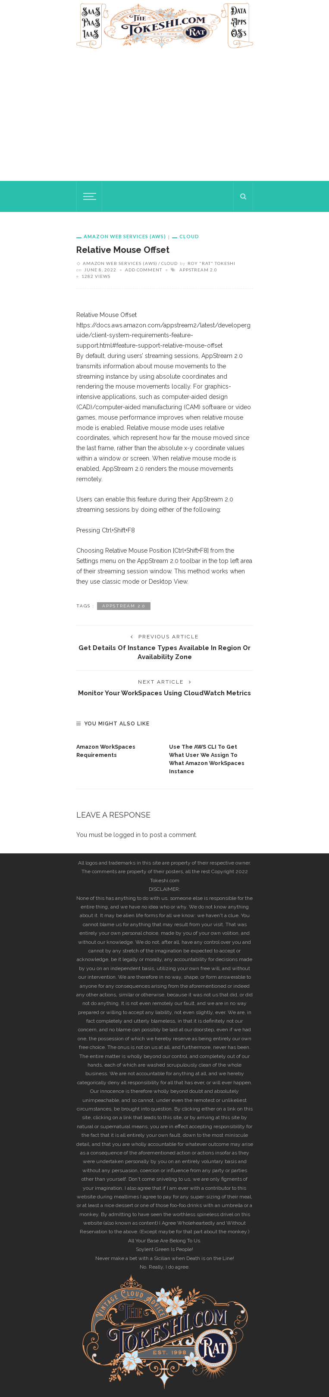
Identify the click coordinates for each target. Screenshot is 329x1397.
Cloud (189, 236)
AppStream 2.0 (198, 269)
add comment (143, 269)
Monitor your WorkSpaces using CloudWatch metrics (164, 693)
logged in (127, 834)
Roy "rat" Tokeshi (211, 263)
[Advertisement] (164, 116)
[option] (118, 749)
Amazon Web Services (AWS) (125, 236)
